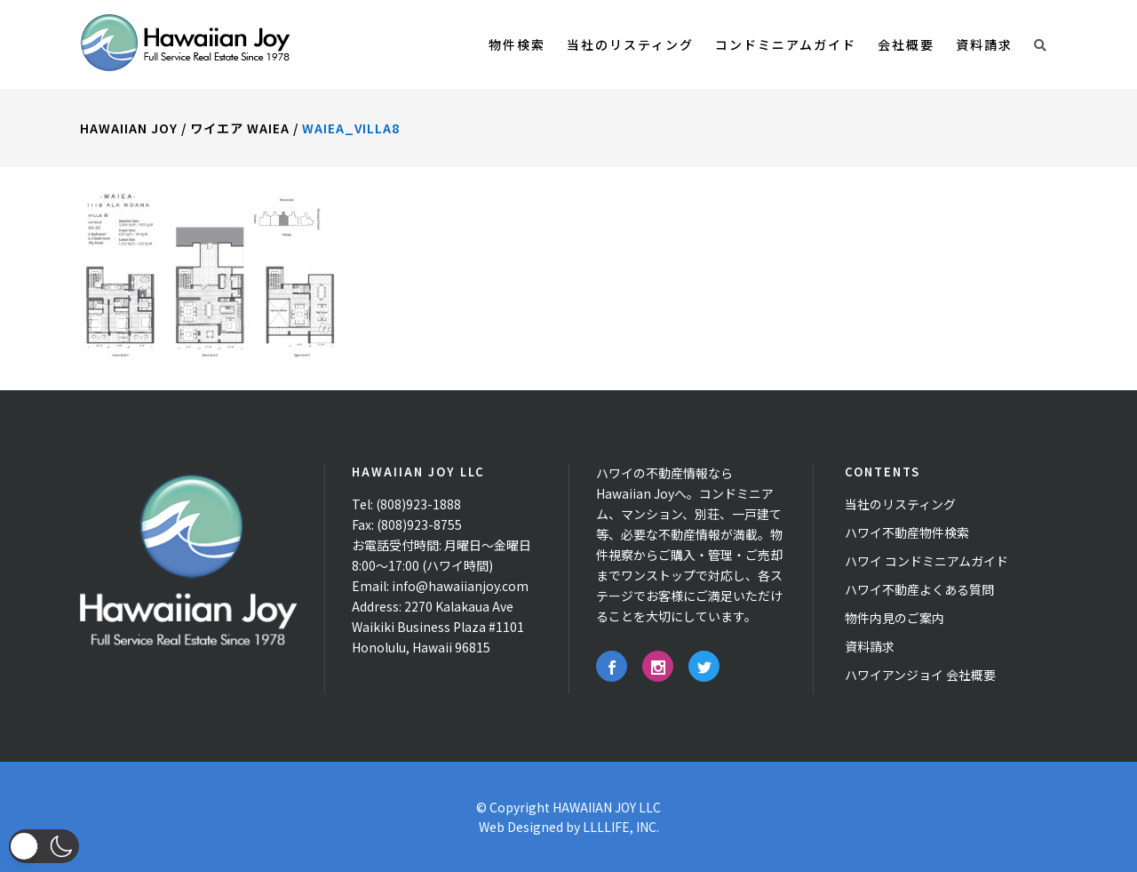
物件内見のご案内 (894, 618)
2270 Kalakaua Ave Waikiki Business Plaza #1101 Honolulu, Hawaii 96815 (438, 626)
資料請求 (869, 646)
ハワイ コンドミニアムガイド (926, 561)
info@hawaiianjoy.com (460, 586)
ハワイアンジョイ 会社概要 (920, 675)
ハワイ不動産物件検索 (907, 532)
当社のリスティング (900, 504)
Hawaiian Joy (129, 128)
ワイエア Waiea (240, 128)
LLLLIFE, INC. (621, 827)
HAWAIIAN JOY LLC (607, 807)
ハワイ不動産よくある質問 (919, 589)
